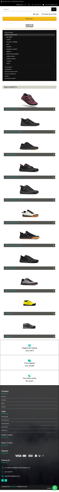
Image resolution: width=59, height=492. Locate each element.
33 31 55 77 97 (33, 4)
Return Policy (4, 429)
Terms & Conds (5, 422)
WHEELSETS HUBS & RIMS (12, 73)
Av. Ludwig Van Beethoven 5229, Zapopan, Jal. (15, 470)
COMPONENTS (9, 70)
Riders (2, 405)
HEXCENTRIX (13, 488)
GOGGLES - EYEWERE (11, 42)
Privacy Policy (4, 418)
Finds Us (3, 409)
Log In (36, 14)
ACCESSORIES (9, 67)
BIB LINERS (9, 37)
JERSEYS (8, 52)
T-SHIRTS (8, 61)
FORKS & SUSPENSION (11, 75)
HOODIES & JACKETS (11, 49)
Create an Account (49, 14)
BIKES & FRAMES (9, 32)
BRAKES (7, 78)
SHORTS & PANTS (11, 59)
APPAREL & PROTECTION (12, 35)
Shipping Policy (5, 425)
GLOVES (8, 40)
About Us (3, 398)
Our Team (3, 402)
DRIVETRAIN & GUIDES (11, 80)
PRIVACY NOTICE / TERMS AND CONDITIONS (12, 1)
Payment (6, 453)
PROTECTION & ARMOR (12, 54)
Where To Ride (6, 445)
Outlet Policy (4, 432)
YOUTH (8, 64)
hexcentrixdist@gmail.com (49, 4)
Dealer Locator (7, 437)
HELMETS (8, 47)
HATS (7, 45)
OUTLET (29, 18)
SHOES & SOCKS (10, 56)
